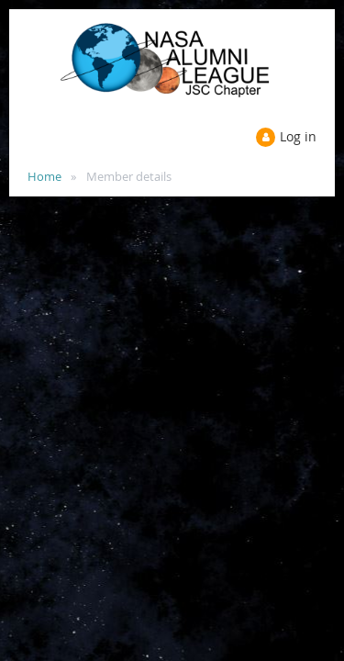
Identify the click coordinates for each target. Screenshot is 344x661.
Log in (298, 136)
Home (44, 176)
